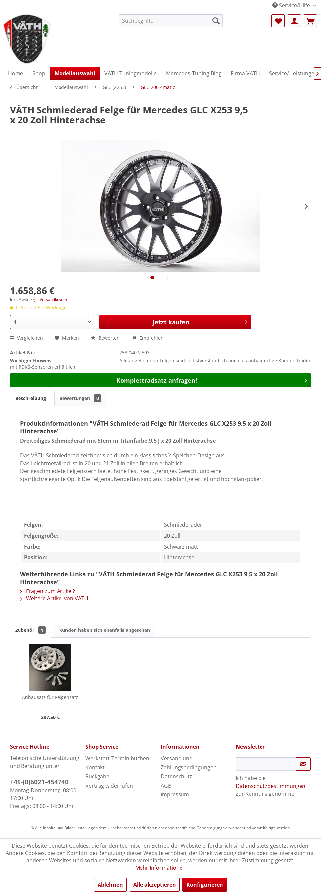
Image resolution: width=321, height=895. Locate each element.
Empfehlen (148, 338)
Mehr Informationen (160, 867)
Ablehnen (110, 884)
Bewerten (106, 338)
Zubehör (30, 630)
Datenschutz (176, 776)
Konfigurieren (204, 884)
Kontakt (95, 767)
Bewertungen (80, 398)
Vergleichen (26, 338)
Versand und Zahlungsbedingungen (189, 763)
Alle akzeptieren (154, 884)
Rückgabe (97, 776)
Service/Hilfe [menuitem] (291, 5)
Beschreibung (30, 398)
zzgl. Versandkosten (48, 299)
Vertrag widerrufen (109, 785)
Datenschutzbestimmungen (270, 786)
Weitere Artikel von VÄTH (54, 598)
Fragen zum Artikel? (47, 591)
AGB (166, 785)
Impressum (175, 794)
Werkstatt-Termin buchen (117, 758)
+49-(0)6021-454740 (39, 782)
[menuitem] (171, 20)
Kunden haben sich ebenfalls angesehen (104, 630)
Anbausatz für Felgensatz (50, 697)
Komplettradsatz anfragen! (211, 379)
